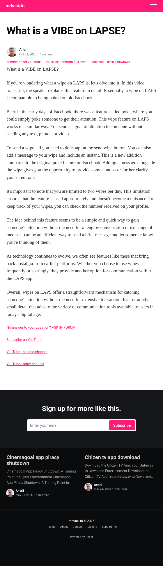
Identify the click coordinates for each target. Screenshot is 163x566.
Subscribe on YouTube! (24, 62)
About (64, 527)
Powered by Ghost (81, 537)
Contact (78, 527)
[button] (152, 6)
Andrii (23, 50)
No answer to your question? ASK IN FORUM (41, 328)
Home (51, 527)
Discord (92, 527)
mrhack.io (16, 6)
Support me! (109, 527)
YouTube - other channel (111, 62)
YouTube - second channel (66, 62)
